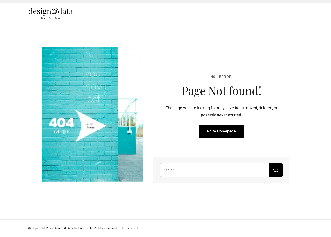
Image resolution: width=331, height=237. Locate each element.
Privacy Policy (132, 228)
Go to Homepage (221, 131)
